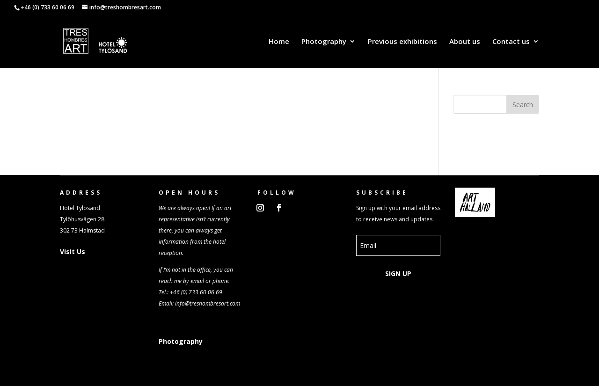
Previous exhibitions (402, 42)
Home (279, 42)
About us (464, 42)
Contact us (511, 42)
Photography (323, 42)
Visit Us (72, 251)
